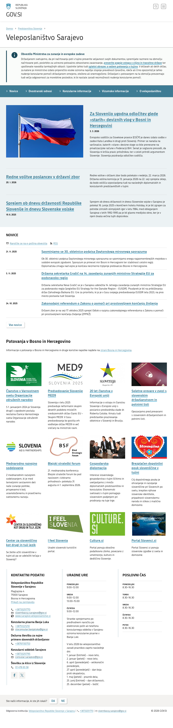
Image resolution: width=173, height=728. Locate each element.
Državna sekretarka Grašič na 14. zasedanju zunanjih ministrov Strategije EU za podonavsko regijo (97, 275)
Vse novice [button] (15, 325)
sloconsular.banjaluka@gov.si (31, 629)
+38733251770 (22, 609)
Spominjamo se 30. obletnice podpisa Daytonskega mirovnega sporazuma (94, 251)
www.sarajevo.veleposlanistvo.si (32, 615)
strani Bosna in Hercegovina (116, 350)
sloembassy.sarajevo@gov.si (31, 612)
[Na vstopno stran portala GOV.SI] (25, 10)
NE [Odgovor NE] (63, 701)
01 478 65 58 (22, 667)
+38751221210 (22, 626)
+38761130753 (22, 643)
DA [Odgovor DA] (53, 701)
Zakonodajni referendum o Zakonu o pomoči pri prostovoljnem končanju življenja (99, 303)
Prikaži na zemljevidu (22, 602)
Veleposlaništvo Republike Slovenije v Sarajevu (52, 711)
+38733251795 (22, 653)
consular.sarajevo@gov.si (29, 656)
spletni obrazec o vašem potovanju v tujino (113, 66)
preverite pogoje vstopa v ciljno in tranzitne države (133, 62)
